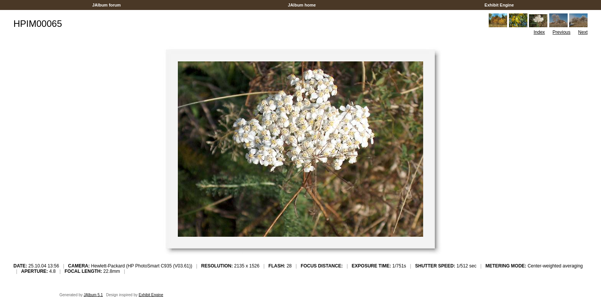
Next (583, 32)
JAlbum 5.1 (93, 295)
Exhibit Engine (499, 5)
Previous (562, 32)
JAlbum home (302, 5)
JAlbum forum (106, 5)
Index (539, 32)
